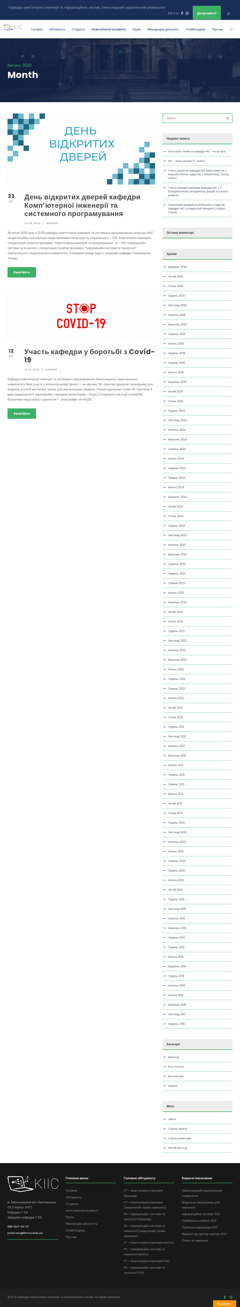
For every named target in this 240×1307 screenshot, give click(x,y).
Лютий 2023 (175, 612)
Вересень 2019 (177, 928)
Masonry (173, 1057)
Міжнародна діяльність (163, 29)
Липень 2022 (176, 669)
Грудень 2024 (176, 411)
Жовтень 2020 (177, 842)
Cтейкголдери (196, 29)
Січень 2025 (175, 401)
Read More (22, 272)
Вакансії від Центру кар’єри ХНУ (204, 1234)
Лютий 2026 (175, 276)
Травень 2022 (176, 688)
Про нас (217, 29)
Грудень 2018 (176, 976)
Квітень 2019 (176, 957)
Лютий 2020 (175, 890)
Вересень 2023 (177, 554)
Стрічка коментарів (180, 1138)
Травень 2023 (176, 583)
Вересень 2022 (177, 660)
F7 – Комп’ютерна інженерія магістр (149, 1242)
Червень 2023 (176, 573)
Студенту (78, 29)
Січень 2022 (175, 717)
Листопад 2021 (177, 736)
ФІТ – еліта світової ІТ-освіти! (186, 161)
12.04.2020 (32, 369)
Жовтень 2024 (177, 430)
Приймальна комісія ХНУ (199, 1221)
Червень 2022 (176, 679)
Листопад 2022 (177, 641)
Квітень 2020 (176, 880)
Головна (37, 29)
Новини (52, 223)
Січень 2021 (175, 813)
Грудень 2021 (176, 727)
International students (109, 29)
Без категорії (176, 1076)
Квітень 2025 (176, 372)
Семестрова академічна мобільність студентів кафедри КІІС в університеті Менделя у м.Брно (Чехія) (196, 208)
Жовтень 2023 (177, 545)
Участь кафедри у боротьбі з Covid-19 (89, 356)
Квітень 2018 (176, 995)
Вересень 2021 (177, 755)
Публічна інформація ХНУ (200, 1227)
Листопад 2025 (177, 305)
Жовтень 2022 (177, 650)
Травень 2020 (176, 870)
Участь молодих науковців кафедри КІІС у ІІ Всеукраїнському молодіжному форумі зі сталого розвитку (198, 191)
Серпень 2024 (177, 449)
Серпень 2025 (177, 334)
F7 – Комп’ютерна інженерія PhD (147, 1261)
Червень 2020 (177, 861)
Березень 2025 (177, 382)
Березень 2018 (177, 1005)
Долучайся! (207, 13)
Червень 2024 (177, 468)
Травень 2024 (176, 478)
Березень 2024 (177, 497)
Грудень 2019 (176, 899)
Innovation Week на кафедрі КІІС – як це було (197, 151)
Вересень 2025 (177, 324)
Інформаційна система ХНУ (201, 1214)
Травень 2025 (176, 363)
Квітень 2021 (175, 794)
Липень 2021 (175, 765)
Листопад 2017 (177, 1014)
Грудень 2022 (176, 631)
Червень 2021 (176, 775)
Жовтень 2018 (176, 985)
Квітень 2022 (176, 698)
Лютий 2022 (175, 708)
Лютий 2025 (175, 391)
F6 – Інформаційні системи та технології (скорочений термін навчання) (144, 1231)
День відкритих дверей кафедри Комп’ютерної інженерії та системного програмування (82, 205)
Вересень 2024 (177, 439)
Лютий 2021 (175, 803)
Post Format (176, 1067)
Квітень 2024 (176, 487)
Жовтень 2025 (177, 315)
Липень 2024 (176, 458)
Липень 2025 (176, 343)
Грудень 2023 (176, 526)
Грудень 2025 (176, 296)
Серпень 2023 (177, 564)
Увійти (172, 1119)
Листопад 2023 (177, 535)
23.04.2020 (32, 223)
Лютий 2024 (175, 506)
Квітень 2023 (176, 593)
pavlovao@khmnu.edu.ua (25, 1233)
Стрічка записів (177, 1129)
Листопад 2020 (177, 832)
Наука (136, 29)
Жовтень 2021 (176, 746)
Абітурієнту (57, 29)
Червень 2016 (176, 1024)
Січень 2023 (175, 621)
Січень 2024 (176, 516)
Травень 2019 (176, 947)
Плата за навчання (195, 1240)
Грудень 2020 (176, 823)
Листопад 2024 (177, 420)
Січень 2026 (175, 286)
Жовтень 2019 (176, 918)
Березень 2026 (177, 267)
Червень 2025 (176, 353)
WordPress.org (177, 1148)
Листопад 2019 (177, 909)
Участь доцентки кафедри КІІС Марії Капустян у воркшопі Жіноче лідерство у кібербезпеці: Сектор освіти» (198, 174)
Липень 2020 (176, 851)
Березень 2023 (177, 602)
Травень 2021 (176, 784)
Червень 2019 (176, 938)
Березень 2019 (177, 966)
